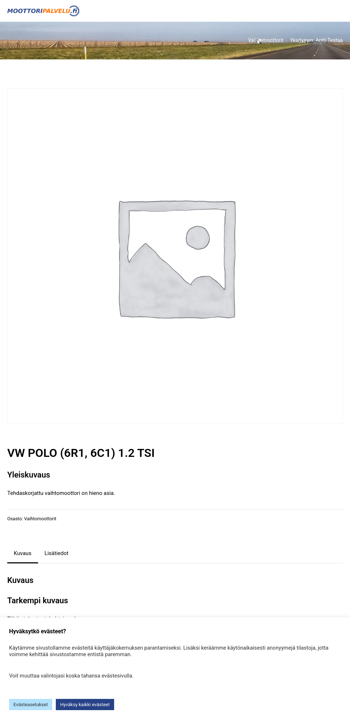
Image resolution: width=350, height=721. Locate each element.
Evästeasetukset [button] (30, 704)
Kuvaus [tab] (23, 553)
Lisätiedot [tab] (56, 553)
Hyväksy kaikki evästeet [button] (85, 704)
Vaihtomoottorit (40, 518)
